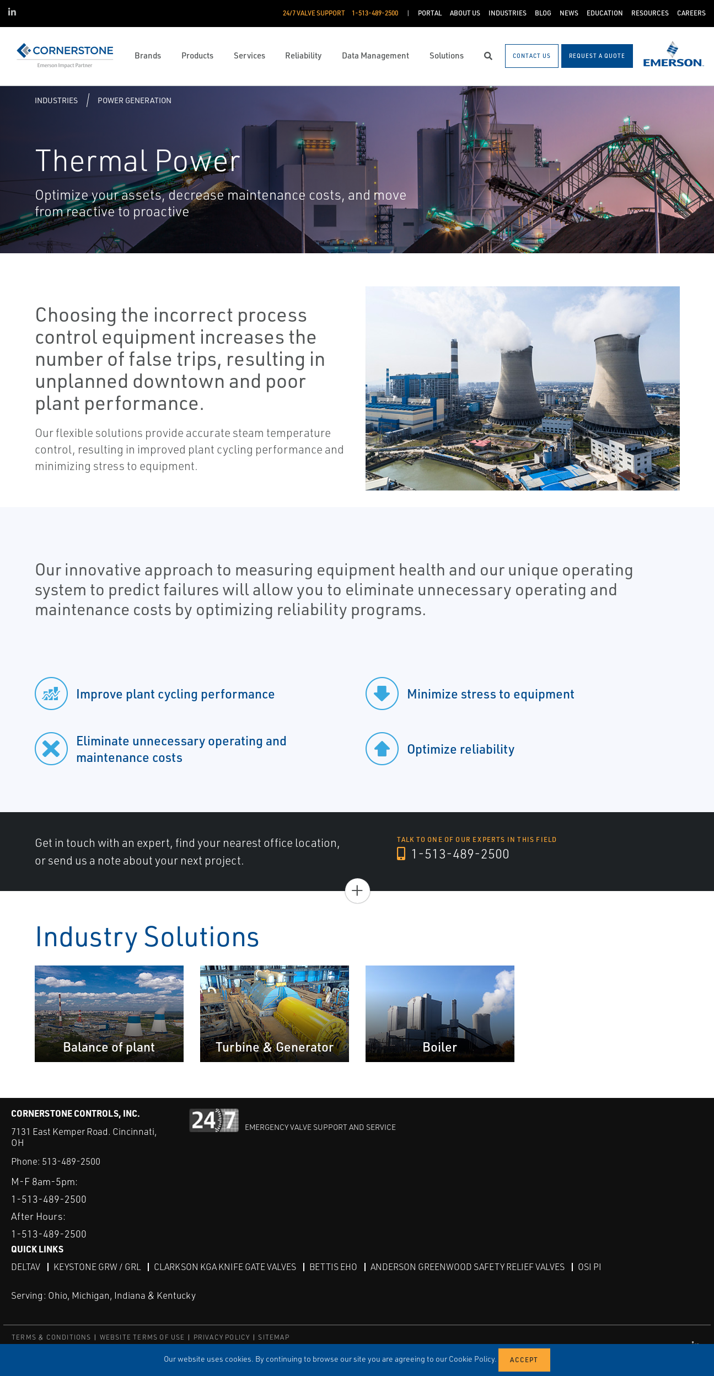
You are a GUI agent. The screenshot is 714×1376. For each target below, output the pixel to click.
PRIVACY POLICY (222, 1337)
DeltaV (25, 1266)
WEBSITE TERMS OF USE (142, 1337)
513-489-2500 (71, 1161)
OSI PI (590, 1266)
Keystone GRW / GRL (97, 1266)
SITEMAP (273, 1337)
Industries (56, 100)
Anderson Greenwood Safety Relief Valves (468, 1266)
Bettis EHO (333, 1266)
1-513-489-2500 (453, 853)
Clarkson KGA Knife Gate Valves (225, 1266)
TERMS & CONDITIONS (52, 1337)
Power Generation (134, 100)
